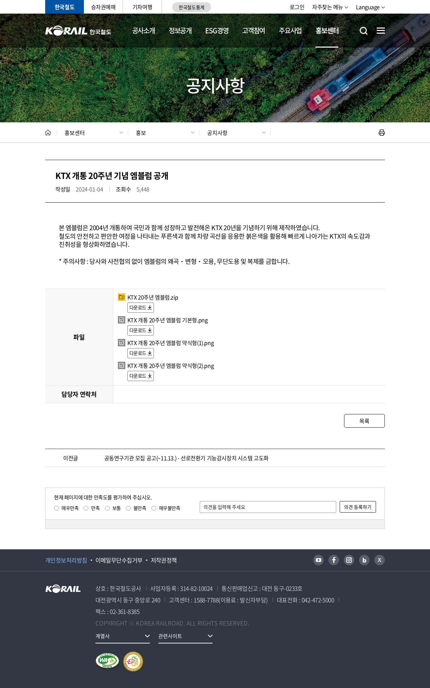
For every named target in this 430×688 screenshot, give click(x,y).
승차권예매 (103, 7)
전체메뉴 (381, 31)
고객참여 (253, 30)
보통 (116, 508)
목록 (364, 421)
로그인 (297, 7)
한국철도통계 (191, 7)
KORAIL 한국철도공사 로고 (78, 30)
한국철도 (64, 7)
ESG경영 (216, 30)
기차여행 (142, 7)
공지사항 (217, 132)
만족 (95, 508)
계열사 (102, 636)
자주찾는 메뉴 (327, 7)
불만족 (139, 508)
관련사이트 (170, 636)
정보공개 (180, 30)
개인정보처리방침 (66, 560)
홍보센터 (327, 30)
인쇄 (382, 132)
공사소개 (143, 30)
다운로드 (137, 307)
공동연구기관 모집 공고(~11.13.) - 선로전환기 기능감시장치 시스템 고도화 (186, 458)
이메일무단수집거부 (119, 560)
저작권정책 (164, 560)
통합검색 (364, 31)
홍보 (141, 132)
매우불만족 (169, 508)
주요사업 (290, 30)
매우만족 (69, 508)
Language (368, 7)
